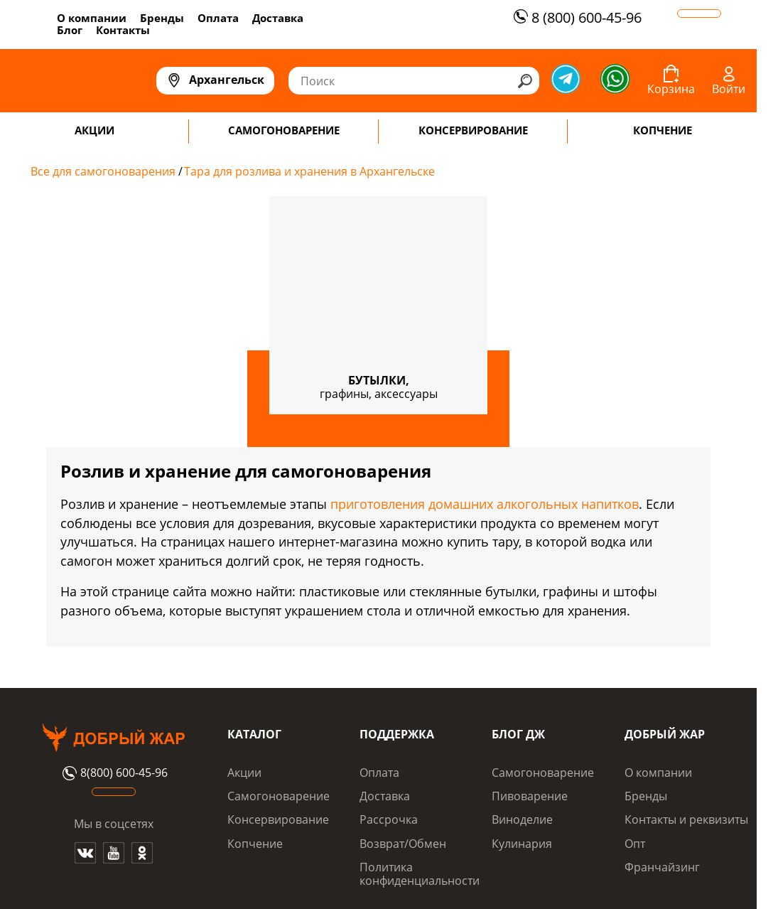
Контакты (123, 30)
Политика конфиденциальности (420, 873)
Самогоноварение (278, 796)
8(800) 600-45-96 (113, 773)
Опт (635, 843)
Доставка (277, 18)
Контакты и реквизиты (686, 819)
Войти (728, 88)
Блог (69, 30)
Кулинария (522, 843)
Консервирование (278, 819)
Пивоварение (530, 796)
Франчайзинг (662, 867)
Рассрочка (389, 819)
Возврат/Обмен (403, 843)
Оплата (218, 18)
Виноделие (522, 819)
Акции (244, 772)
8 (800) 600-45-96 (576, 17)
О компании (91, 18)
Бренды (162, 18)
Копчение (255, 843)
